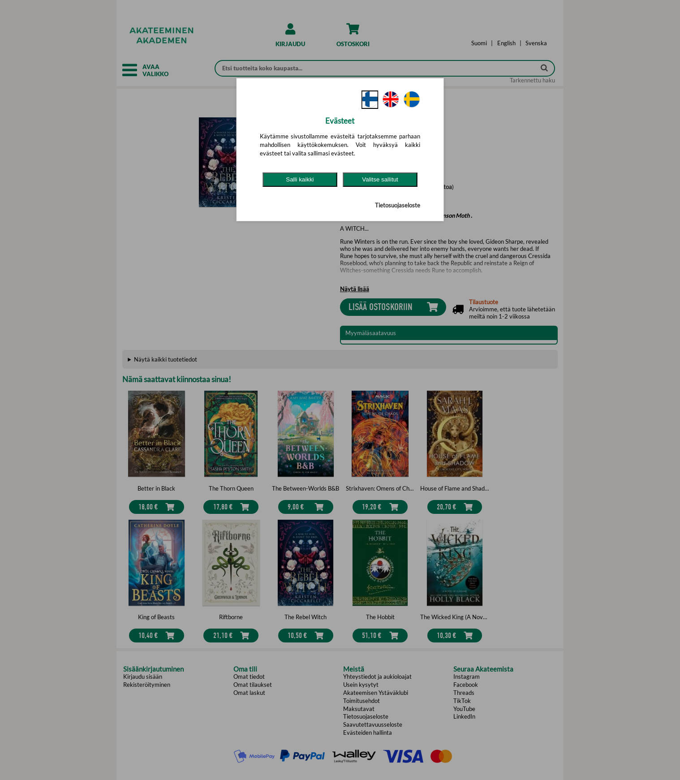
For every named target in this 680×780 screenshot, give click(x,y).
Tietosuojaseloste (397, 205)
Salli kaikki (300, 179)
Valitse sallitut (380, 179)
